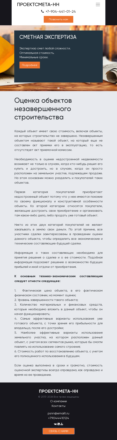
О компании (58, 401)
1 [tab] (58, 88)
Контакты (58, 406)
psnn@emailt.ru (58, 413)
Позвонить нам (58, 19)
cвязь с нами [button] (58, 431)
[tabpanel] (58, 58)
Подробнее (29, 65)
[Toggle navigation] (98, 4)
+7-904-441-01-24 (58, 12)
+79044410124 (58, 418)
